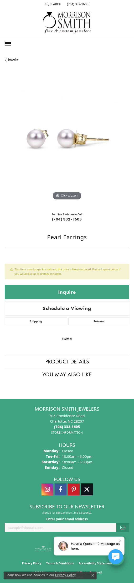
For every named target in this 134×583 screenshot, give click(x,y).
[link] (77, 4)
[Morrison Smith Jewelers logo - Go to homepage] (67, 22)
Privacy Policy (31, 563)
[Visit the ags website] (43, 548)
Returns (98, 321)
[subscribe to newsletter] (122, 527)
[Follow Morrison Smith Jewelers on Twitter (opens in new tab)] (87, 489)
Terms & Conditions (60, 563)
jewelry (13, 59)
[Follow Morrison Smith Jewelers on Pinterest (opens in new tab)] (74, 489)
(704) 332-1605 (67, 219)
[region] (67, 138)
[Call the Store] (67, 426)
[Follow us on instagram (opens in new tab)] (47, 489)
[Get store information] (67, 432)
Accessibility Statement (95, 563)
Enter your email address (67, 519)
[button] (53, 4)
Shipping (36, 321)
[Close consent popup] (92, 575)
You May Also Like (67, 374)
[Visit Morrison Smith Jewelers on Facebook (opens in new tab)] (61, 489)
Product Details (67, 361)
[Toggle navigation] (8, 43)
